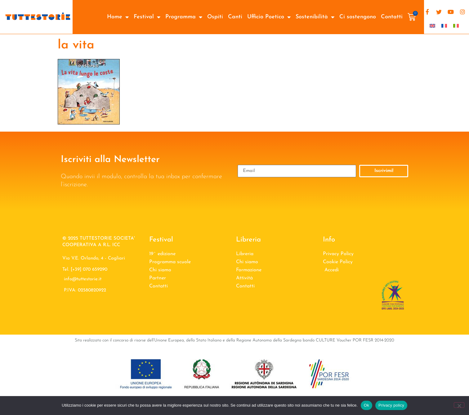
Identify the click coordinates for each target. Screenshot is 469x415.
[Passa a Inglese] (432, 25)
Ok (366, 405)
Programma (183, 17)
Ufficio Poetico (269, 17)
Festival (147, 17)
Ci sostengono (357, 17)
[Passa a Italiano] (456, 25)
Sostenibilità (315, 17)
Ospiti (215, 17)
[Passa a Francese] (444, 25)
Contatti (392, 17)
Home (118, 17)
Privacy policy (391, 405)
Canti (235, 17)
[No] (459, 405)
